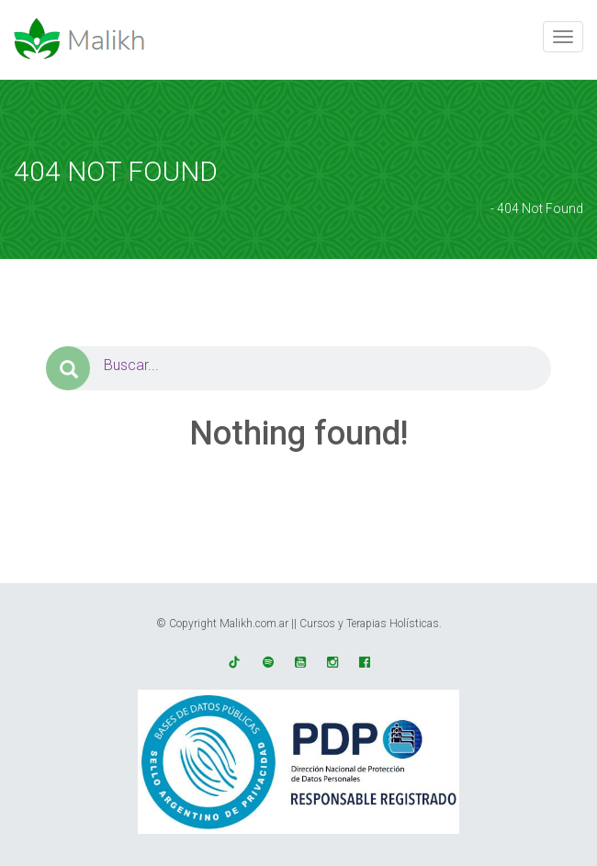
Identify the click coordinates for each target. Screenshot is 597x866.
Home (470, 208)
